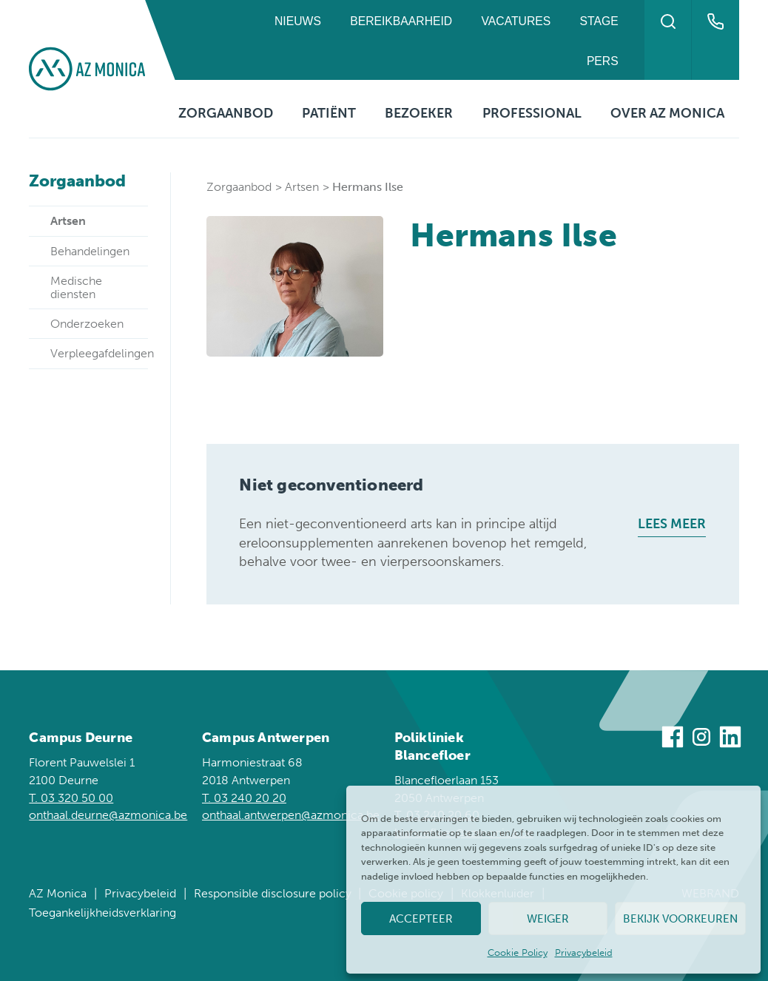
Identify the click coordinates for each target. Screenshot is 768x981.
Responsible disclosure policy (272, 893)
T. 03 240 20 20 (244, 798)
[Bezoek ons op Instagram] (701, 739)
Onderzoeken (87, 324)
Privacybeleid (584, 952)
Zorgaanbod (225, 113)
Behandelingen (89, 251)
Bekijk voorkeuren (680, 919)
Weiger (548, 919)
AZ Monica (58, 893)
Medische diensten (76, 287)
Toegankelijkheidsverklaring (102, 913)
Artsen (302, 187)
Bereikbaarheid (401, 21)
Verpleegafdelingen (99, 353)
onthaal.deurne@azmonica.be (108, 815)
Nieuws (297, 21)
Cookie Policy (518, 952)
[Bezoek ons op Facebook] (672, 739)
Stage (599, 21)
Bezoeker (419, 113)
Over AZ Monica (667, 113)
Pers (603, 61)
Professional (532, 113)
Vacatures (516, 21)
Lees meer (672, 524)
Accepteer (421, 919)
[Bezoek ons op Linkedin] (730, 739)
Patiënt (329, 113)
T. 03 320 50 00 (71, 798)
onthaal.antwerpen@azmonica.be (291, 815)
